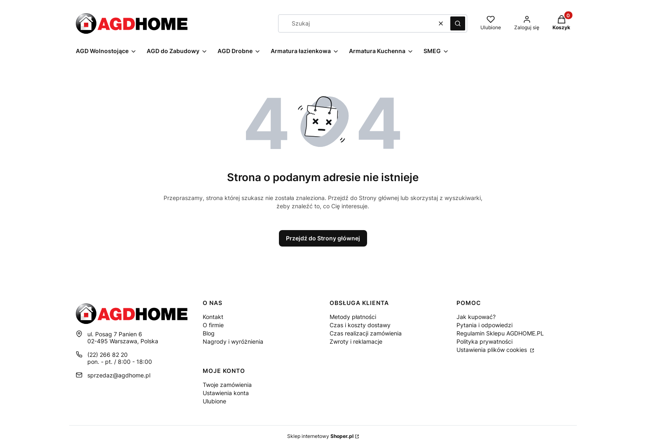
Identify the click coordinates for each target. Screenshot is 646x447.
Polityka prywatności (484, 341)
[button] (457, 23)
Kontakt (213, 316)
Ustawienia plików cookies (492, 349)
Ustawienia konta (226, 392)
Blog (209, 333)
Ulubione (214, 401)
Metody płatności (353, 316)
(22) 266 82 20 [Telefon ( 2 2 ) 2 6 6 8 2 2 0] (107, 354)
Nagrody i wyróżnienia (233, 341)
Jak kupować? (476, 316)
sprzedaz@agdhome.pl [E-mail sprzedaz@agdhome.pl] (118, 375)
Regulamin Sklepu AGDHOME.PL (500, 333)
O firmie (213, 324)
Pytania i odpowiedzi (484, 324)
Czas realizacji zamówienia (366, 333)
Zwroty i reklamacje (356, 341)
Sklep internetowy (320, 436)
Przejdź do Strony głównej (323, 238)
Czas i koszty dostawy (360, 324)
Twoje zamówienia (227, 384)
